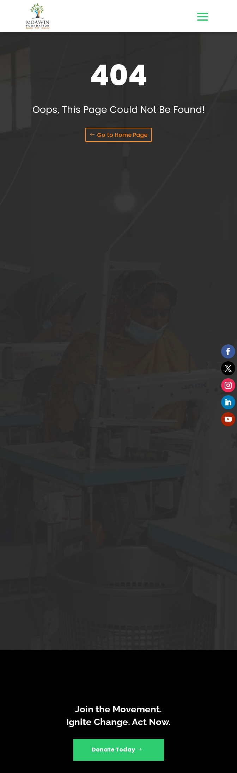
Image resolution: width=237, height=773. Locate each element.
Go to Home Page (122, 135)
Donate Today (113, 749)
